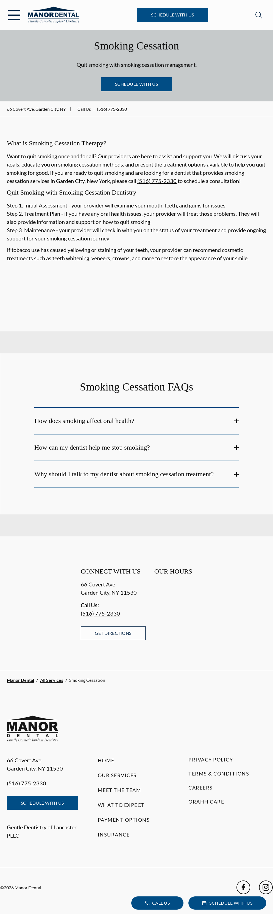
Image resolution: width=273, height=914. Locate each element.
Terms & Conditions (218, 774)
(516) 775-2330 (112, 109)
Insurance (114, 835)
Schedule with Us (172, 14)
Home (106, 760)
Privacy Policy (210, 760)
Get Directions (113, 633)
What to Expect (121, 805)
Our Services (117, 775)
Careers (200, 788)
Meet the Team (119, 790)
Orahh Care (206, 802)
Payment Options (124, 820)
